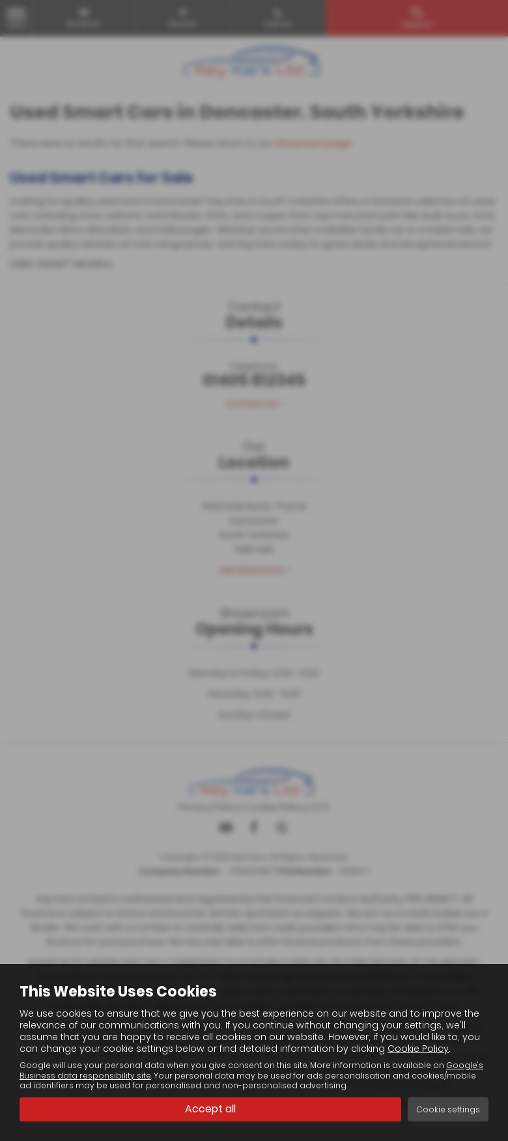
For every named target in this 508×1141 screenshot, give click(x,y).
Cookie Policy (418, 1048)
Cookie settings (448, 1109)
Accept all (210, 1108)
